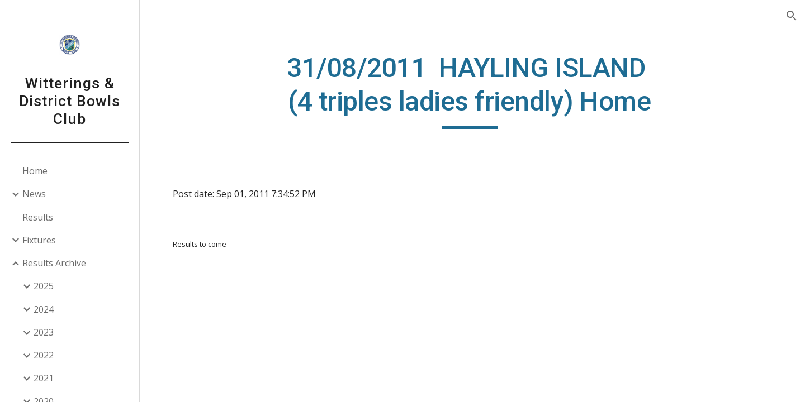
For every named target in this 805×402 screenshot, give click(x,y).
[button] (791, 15)
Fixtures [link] (39, 240)
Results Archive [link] (54, 263)
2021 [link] (44, 378)
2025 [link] (44, 286)
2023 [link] (44, 332)
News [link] (34, 194)
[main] (472, 90)
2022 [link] (44, 355)
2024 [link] (44, 309)
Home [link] (35, 171)
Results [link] (37, 217)
